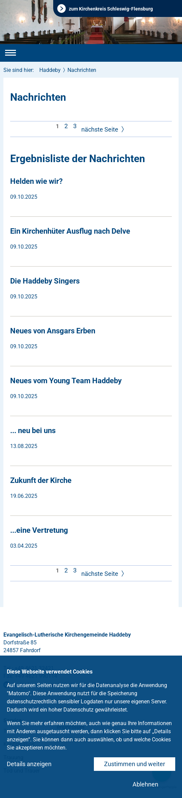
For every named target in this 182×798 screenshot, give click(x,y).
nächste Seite (103, 130)
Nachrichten (81, 70)
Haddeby (50, 70)
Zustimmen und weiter (134, 763)
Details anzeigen (29, 763)
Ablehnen (145, 784)
